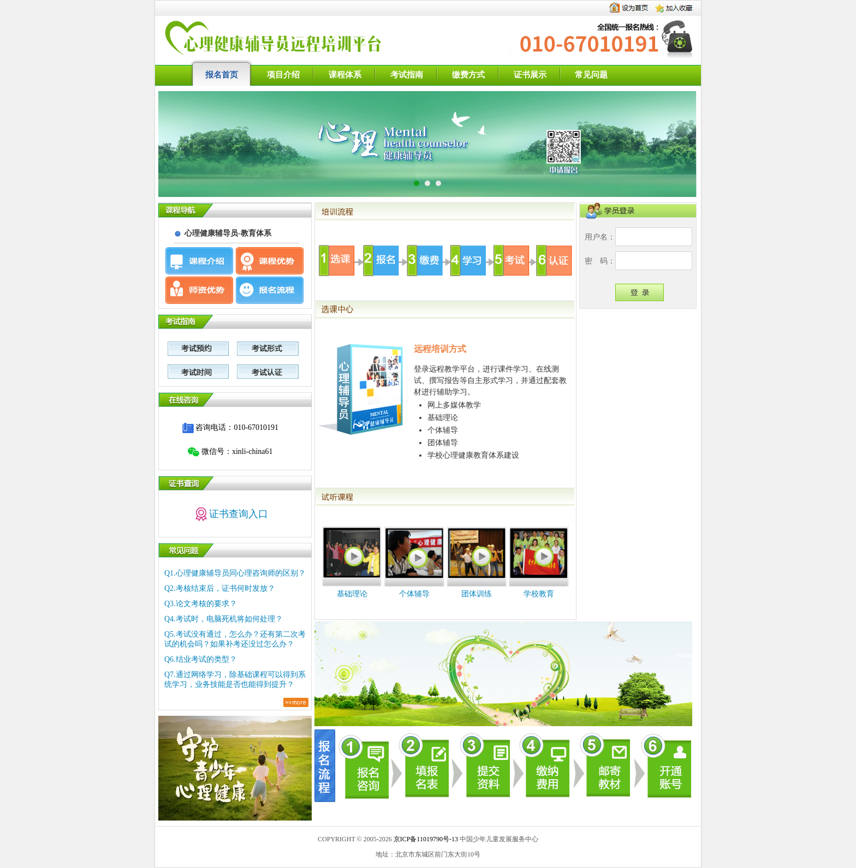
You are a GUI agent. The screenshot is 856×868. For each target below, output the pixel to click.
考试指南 (406, 74)
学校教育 (539, 594)
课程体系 (345, 74)
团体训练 (476, 594)
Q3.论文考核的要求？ (200, 604)
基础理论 (352, 594)
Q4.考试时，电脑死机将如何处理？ (223, 619)
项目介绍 (283, 74)
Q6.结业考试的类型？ (200, 659)
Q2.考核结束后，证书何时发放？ (219, 588)
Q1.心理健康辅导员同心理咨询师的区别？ (235, 573)
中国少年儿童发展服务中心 (499, 839)
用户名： (600, 237)
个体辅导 (414, 594)
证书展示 (530, 74)
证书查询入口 (230, 513)
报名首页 (221, 74)
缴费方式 (468, 74)
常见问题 (591, 74)
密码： (600, 261)
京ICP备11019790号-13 (426, 839)
